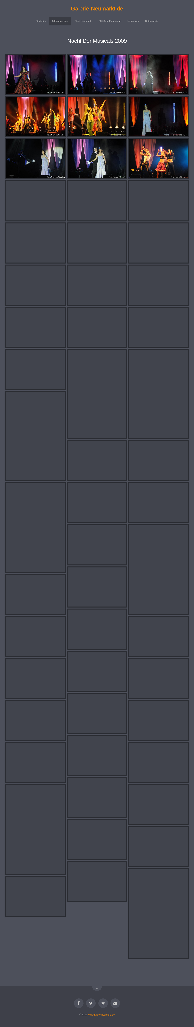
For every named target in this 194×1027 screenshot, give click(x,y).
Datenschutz (151, 21)
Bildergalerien (59, 21)
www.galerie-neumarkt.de (101, 1014)
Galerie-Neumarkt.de (97, 8)
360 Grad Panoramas (110, 21)
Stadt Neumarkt (83, 21)
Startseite (41, 21)
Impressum (133, 21)
